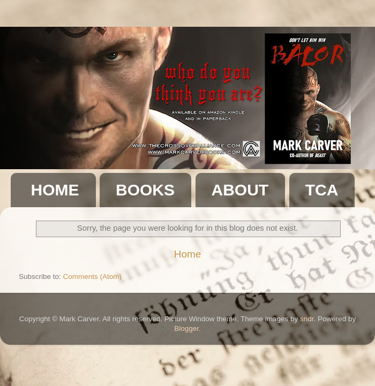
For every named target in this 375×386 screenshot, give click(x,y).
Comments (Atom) (92, 277)
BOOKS (145, 190)
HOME (55, 190)
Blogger (186, 328)
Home (187, 254)
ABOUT (240, 190)
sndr (307, 319)
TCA (322, 190)
